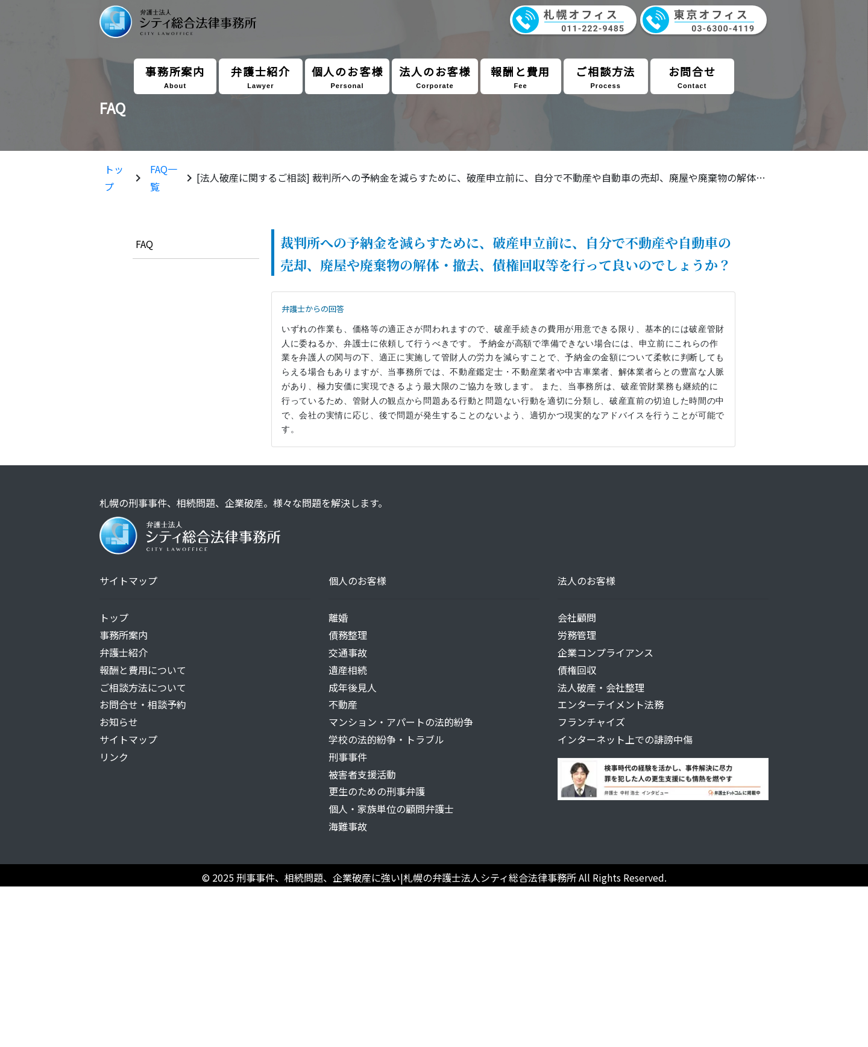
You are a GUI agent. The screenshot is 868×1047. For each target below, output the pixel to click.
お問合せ (692, 76)
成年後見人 (353, 687)
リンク (113, 756)
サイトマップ (128, 739)
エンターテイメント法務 (611, 704)
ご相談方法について (142, 687)
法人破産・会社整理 (601, 687)
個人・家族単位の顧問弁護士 (391, 808)
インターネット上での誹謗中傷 (625, 739)
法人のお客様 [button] (434, 76)
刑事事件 (348, 756)
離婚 (338, 617)
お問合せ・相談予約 (142, 704)
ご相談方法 (606, 76)
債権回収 (577, 670)
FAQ (144, 244)
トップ (113, 617)
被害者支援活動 (362, 774)
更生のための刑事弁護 (377, 791)
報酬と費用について (142, 670)
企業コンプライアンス (605, 652)
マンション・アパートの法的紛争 (401, 721)
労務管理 (577, 635)
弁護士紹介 (261, 76)
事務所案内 (175, 76)
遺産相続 (348, 670)
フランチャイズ (591, 721)
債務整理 (348, 635)
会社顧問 (577, 617)
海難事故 (348, 826)
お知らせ (118, 721)
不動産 (343, 704)
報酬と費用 (520, 76)
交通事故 (348, 652)
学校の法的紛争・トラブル (386, 739)
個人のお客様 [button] (347, 76)
